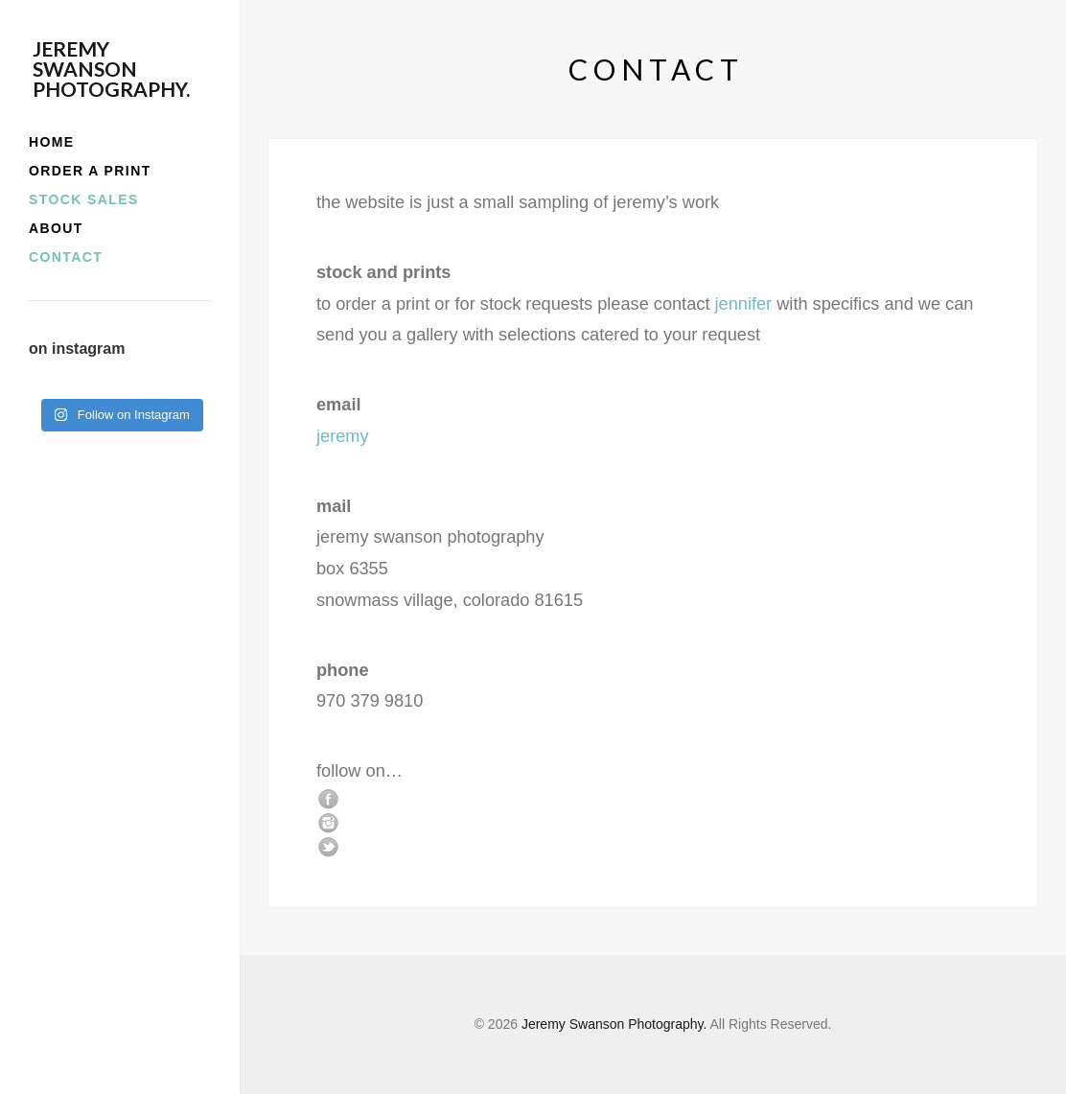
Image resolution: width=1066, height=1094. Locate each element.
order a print (90, 170)
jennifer (744, 304)
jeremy (342, 436)
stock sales (84, 199)
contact (66, 257)
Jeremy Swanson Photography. (111, 68)
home (52, 142)
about (56, 228)
